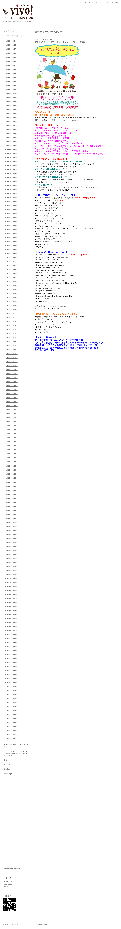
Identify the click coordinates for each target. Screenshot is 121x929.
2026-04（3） (11, 41)
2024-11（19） (12, 109)
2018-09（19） (12, 406)
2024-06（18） (12, 129)
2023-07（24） (12, 173)
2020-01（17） (12, 341)
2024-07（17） (12, 125)
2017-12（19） (12, 442)
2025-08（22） (12, 73)
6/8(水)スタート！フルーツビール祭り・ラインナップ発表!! (61, 42)
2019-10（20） (12, 354)
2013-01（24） (12, 678)
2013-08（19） (12, 650)
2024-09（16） (12, 117)
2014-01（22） (12, 630)
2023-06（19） (12, 177)
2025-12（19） (12, 57)
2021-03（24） (12, 285)
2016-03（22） (12, 526)
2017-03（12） (12, 478)
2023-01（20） (12, 197)
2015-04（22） (12, 570)
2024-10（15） (12, 113)
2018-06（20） (12, 418)
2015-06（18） (12, 562)
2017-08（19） (12, 458)
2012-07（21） (12, 702)
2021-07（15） (12, 269)
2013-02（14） (12, 674)
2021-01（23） (12, 293)
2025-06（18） (12, 81)
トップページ (9, 31)
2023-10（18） (12, 161)
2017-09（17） (12, 454)
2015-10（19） (12, 546)
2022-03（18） (12, 237)
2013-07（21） (12, 654)
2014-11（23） (12, 590)
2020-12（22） (12, 297)
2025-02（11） (12, 97)
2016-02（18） (12, 530)
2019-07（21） (12, 366)
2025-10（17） (12, 65)
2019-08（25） (12, 362)
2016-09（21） (12, 502)
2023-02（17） (12, 193)
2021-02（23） (12, 289)
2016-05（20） (12, 518)
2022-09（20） (12, 213)
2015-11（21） (12, 542)
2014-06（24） (12, 610)
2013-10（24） (12, 642)
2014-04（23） (12, 618)
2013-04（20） (12, 666)
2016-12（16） (12, 490)
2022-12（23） (12, 201)
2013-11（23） (12, 638)
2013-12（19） (12, 634)
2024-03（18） (12, 141)
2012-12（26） (12, 682)
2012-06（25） (12, 706)
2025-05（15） (12, 85)
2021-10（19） (12, 257)
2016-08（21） (12, 506)
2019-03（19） (12, 382)
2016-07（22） (12, 510)
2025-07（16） (12, 77)
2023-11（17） (12, 157)
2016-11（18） (12, 494)
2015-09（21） (12, 550)
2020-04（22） (12, 329)
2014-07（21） (12, 606)
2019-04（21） (12, 378)
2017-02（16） (12, 482)
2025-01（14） (12, 101)
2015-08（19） (12, 554)
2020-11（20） (12, 301)
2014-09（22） (12, 598)
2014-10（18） (12, 594)
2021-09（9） (11, 261)
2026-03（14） (12, 45)
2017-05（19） (12, 470)
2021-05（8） (11, 277)
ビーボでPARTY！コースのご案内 (16, 746)
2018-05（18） (12, 422)
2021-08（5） (11, 265)
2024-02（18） (12, 145)
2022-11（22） (12, 205)
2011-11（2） (11, 734)
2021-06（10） (12, 273)
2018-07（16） (12, 414)
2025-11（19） (12, 61)
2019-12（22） (12, 345)
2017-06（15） (12, 466)
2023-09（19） (12, 165)
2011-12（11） (12, 730)
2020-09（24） (12, 309)
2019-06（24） (12, 370)
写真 (5, 760)
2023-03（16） (12, 189)
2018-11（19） (12, 398)
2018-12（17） (12, 394)
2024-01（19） (12, 149)
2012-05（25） (12, 710)
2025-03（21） (12, 93)
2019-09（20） (12, 358)
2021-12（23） (12, 249)
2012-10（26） (12, 690)
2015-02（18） (12, 578)
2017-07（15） (12, 462)
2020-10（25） (12, 305)
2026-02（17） (12, 49)
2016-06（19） (12, 514)
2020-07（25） (12, 317)
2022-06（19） (12, 225)
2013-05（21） (12, 662)
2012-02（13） (12, 722)
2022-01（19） (12, 245)
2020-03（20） (12, 333)
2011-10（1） (11, 738)
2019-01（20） (12, 390)
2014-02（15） (12, 626)
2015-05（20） (12, 566)
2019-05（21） (12, 374)
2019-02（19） (12, 386)
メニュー (7, 765)
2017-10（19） (12, 450)
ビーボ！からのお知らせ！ (14, 36)
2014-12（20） (12, 586)
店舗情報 (7, 769)
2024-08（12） (12, 121)
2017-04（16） (12, 474)
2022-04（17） (12, 233)
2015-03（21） (12, 574)
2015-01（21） (12, 582)
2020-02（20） (12, 337)
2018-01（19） (12, 438)
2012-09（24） (12, 694)
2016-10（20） (12, 498)
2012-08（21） (12, 698)
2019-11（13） (12, 349)
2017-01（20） (12, 486)
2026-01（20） (12, 53)
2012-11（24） (12, 686)
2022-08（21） (12, 217)
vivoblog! (8, 774)
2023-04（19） (12, 185)
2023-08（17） (12, 169)
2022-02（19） (12, 241)
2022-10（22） (12, 209)
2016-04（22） (12, 522)
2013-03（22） (12, 670)
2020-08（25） (12, 313)
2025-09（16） (12, 69)
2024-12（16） (12, 105)
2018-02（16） (12, 434)
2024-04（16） (12, 137)
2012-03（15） (12, 718)
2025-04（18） (12, 89)
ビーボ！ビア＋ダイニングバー (20, 924)
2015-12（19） (12, 538)
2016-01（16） (12, 534)
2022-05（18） (12, 229)
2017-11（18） (12, 446)
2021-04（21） (12, 281)
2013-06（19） (12, 658)
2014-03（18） (12, 622)
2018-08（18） (12, 410)
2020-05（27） (12, 325)
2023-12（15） (12, 153)
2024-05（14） (12, 133)
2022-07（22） (12, 221)
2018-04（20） (12, 426)
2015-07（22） (12, 558)
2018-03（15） (12, 430)
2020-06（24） (12, 321)
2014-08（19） (12, 602)
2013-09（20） (12, 646)
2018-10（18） (12, 402)
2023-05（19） (12, 181)
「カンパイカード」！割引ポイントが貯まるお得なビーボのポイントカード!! (15, 753)
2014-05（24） (12, 614)
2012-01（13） (12, 726)
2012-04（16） (12, 714)
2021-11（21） (12, 253)
